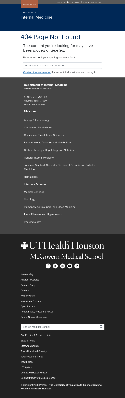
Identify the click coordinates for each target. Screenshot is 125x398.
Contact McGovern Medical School (38, 378)
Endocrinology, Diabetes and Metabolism (47, 142)
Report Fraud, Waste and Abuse (37, 311)
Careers (25, 290)
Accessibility (27, 274)
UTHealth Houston (92, 2)
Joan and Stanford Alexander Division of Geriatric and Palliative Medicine (60, 167)
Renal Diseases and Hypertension (43, 214)
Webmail (76, 2)
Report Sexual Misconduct (34, 317)
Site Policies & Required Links (36, 335)
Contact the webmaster (37, 72)
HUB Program (28, 295)
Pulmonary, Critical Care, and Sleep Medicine (50, 207)
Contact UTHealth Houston (34, 372)
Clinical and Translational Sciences (44, 135)
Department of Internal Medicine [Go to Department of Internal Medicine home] (46, 85)
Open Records (28, 306)
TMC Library (27, 362)
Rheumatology (32, 222)
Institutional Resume (31, 301)
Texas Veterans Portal (32, 356)
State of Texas (28, 340)
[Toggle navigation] (22, 28)
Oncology (29, 199)
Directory (63, 2)
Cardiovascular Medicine (38, 127)
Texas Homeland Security (34, 351)
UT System (26, 367)
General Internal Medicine (39, 157)
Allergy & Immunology (36, 120)
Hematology (31, 176)
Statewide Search (30, 346)
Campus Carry (28, 285)
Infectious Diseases (35, 184)
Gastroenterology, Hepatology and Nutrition (49, 150)
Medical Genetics (34, 192)
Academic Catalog (30, 279)
